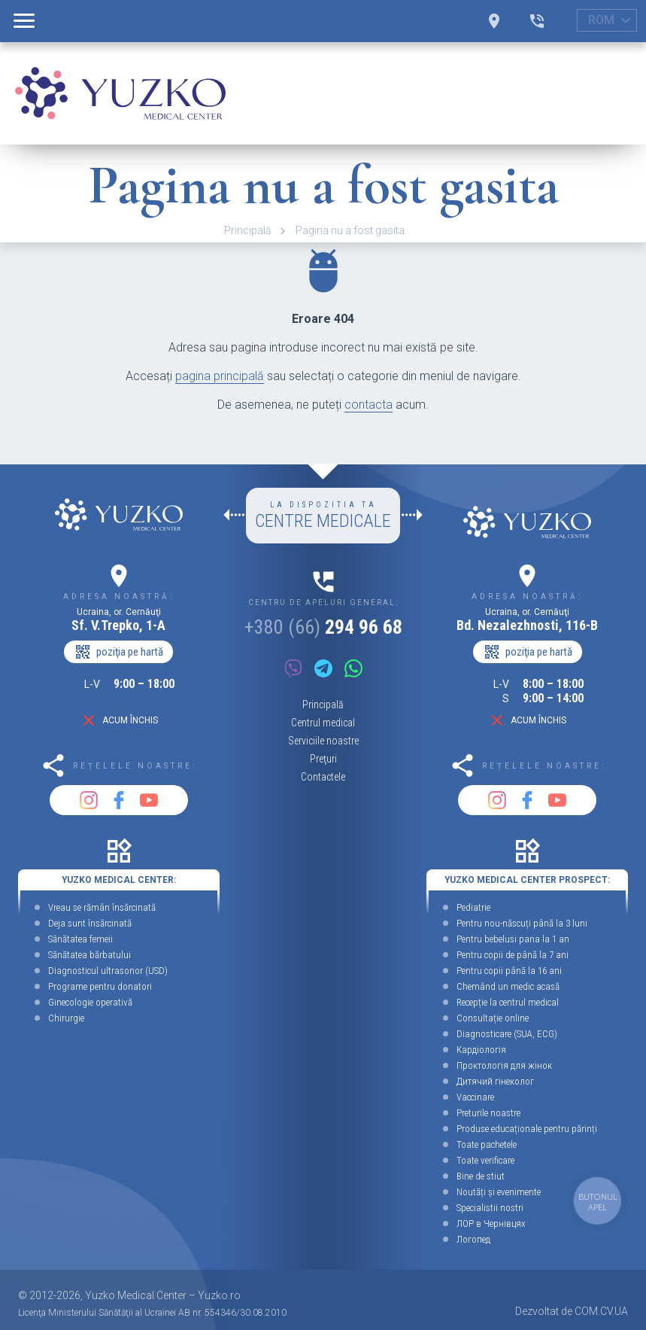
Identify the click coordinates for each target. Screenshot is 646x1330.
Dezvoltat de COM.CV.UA (571, 1311)
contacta (368, 404)
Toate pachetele (486, 1144)
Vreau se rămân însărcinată (102, 907)
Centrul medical (323, 723)
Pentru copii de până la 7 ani (512, 954)
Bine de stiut (480, 1176)
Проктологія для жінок (504, 1065)
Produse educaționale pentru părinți (526, 1128)
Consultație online (492, 1018)
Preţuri (323, 759)
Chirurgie (66, 1018)
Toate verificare (485, 1160)
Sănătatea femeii (80, 939)
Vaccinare (475, 1097)
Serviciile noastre (323, 741)
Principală (247, 230)
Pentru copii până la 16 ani (509, 970)
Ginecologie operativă (90, 1002)
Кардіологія (481, 1049)
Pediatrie (473, 907)
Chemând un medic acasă (508, 986)
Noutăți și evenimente (498, 1192)
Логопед (473, 1239)
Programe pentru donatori (100, 986)
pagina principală (219, 376)
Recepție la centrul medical (507, 1002)
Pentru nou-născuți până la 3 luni (521, 923)
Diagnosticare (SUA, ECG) (506, 1033)
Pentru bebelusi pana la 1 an (512, 939)
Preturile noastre (488, 1112)
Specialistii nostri (489, 1207)
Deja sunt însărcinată (90, 923)
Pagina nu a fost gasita (350, 230)
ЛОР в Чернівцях (491, 1223)
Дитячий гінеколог (495, 1081)
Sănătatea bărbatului (89, 954)
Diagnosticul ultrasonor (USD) (108, 970)
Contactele (323, 777)
